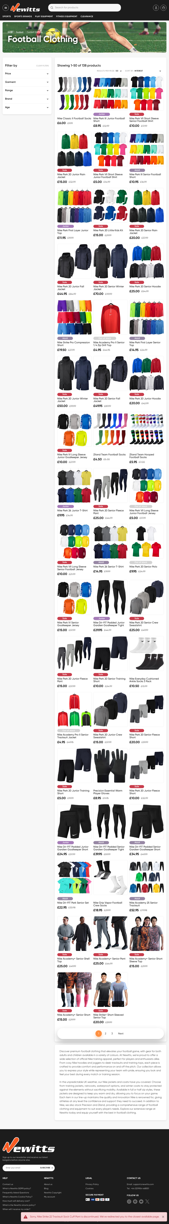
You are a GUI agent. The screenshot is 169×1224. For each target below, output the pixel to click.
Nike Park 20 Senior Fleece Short (144, 736)
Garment (10, 82)
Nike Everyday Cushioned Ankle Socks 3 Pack (144, 680)
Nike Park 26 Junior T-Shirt (72, 510)
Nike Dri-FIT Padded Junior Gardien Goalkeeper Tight (108, 624)
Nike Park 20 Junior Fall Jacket (70, 288)
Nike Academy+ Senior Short (73, 1014)
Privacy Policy (92, 1184)
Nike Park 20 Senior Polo (143, 566)
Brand (8, 99)
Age (7, 107)
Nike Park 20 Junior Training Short (73, 792)
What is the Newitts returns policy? (19, 1205)
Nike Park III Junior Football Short (109, 120)
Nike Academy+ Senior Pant (109, 958)
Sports (7, 17)
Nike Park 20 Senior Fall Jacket (106, 400)
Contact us (8, 1184)
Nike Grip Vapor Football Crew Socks (107, 904)
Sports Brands (23, 17)
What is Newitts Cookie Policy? (17, 1196)
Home (10, 32)
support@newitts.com (143, 1184)
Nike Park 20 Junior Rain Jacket (71, 176)
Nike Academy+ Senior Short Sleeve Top (145, 960)
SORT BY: (129, 71)
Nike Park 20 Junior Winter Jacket (72, 400)
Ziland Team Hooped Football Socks (141, 456)
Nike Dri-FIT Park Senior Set (73, 902)
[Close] (163, 1217)
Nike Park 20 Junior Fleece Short (144, 792)
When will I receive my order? (16, 1209)
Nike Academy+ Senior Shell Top (73, 960)
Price (8, 73)
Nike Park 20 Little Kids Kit (108, 230)
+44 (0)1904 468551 (140, 1188)
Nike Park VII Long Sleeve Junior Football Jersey (143, 512)
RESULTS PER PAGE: (106, 71)
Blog (46, 1188)
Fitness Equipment (66, 17)
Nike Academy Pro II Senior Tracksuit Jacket (72, 736)
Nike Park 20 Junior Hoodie (145, 398)
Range (9, 90)
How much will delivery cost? (16, 1201)
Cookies (90, 1188)
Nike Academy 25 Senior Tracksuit (143, 904)
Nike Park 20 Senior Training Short (109, 680)
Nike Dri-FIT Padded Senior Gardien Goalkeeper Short (145, 848)
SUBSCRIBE (46, 1168)
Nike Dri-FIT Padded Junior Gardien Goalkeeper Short (72, 848)
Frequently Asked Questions (16, 1192)
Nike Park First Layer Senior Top (144, 344)
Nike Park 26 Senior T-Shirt (108, 566)
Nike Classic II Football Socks (74, 118)
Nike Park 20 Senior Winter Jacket (108, 288)
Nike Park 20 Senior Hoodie (145, 286)
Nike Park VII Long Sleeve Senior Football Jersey (71, 568)
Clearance (87, 17)
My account (49, 1196)
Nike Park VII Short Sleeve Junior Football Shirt (108, 176)
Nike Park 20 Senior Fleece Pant (108, 512)
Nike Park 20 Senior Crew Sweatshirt (143, 624)
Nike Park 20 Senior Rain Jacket (143, 232)
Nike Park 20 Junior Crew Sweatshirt (107, 736)
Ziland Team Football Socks (109, 454)
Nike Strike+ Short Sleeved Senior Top (108, 1016)
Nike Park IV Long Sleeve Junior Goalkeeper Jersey (72, 456)
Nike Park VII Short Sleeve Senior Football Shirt (144, 120)
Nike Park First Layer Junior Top (72, 232)
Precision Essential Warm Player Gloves (107, 792)
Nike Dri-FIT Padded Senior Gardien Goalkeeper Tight (108, 848)
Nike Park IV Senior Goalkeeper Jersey (68, 624)
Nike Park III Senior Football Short (145, 176)
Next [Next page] (121, 1033)
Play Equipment (44, 17)
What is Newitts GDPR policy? (17, 1188)
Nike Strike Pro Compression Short (73, 344)
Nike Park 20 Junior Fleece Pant (72, 680)
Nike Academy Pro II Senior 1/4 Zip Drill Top (108, 344)
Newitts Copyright (52, 1192)
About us (48, 1184)
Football (20, 32)
